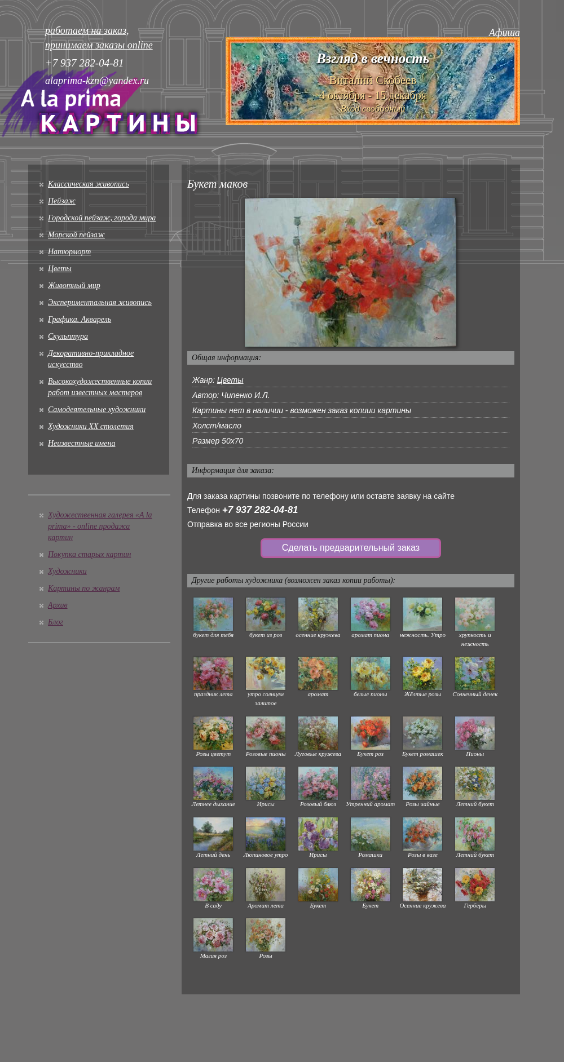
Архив (58, 605)
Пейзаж (62, 201)
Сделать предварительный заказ (351, 547)
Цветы (60, 268)
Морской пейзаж (76, 235)
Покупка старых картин (89, 554)
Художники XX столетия (91, 426)
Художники (67, 571)
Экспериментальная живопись (100, 302)
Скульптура (68, 336)
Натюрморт (69, 251)
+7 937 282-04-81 (260, 510)
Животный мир (74, 285)
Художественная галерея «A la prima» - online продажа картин (100, 526)
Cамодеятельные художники (97, 409)
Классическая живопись (88, 184)
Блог (55, 622)
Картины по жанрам (84, 588)
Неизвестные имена (81, 443)
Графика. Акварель (79, 319)
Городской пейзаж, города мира (102, 218)
